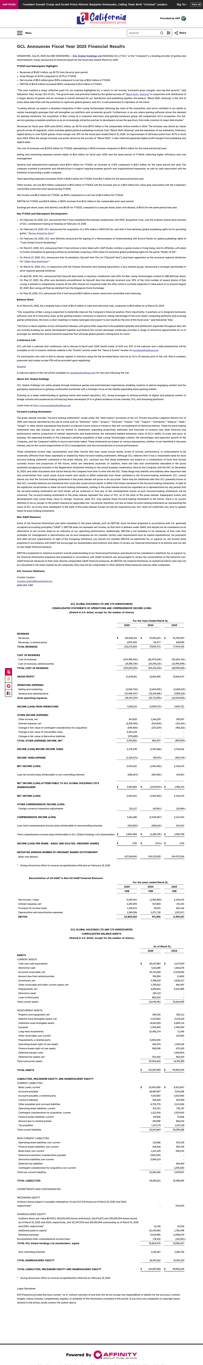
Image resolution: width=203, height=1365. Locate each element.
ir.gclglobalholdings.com (145, 350)
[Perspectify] (8, 678)
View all (196, 4)
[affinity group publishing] (8, 686)
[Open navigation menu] (24, 33)
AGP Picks (9, 4)
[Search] (142, 33)
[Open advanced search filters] (168, 33)
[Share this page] (180, 33)
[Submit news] (8, 671)
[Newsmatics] (8, 693)
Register (21, 366)
